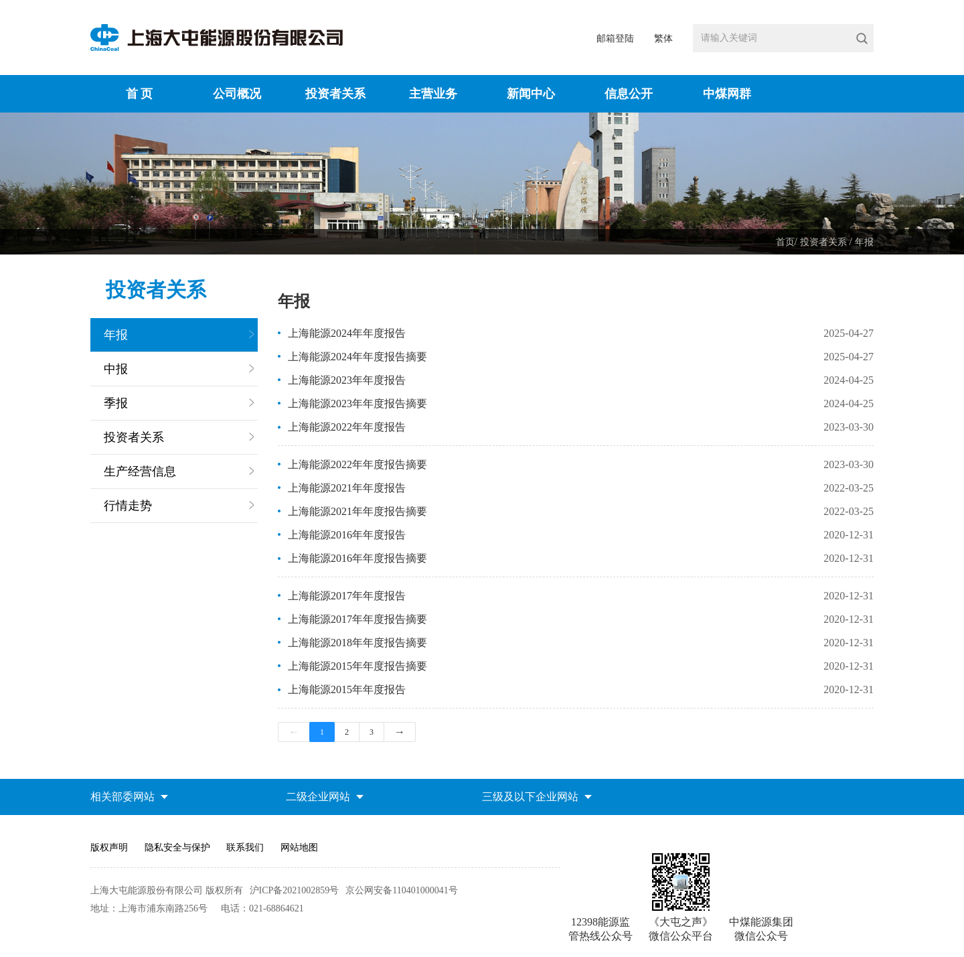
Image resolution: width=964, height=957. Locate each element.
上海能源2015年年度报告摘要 (357, 666)
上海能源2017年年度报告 (347, 595)
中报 (116, 369)
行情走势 (128, 505)
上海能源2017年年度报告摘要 (357, 619)
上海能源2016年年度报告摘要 (357, 558)
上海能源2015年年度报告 (347, 689)
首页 (785, 242)
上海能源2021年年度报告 (347, 488)
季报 (116, 403)
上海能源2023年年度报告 (347, 380)
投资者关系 (825, 242)
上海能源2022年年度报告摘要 (357, 464)
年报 (864, 242)
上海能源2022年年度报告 (347, 427)
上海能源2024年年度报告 (347, 333)
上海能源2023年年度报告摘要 (357, 403)
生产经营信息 (140, 471)
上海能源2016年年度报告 (347, 534)
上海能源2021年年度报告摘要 (357, 511)
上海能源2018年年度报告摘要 (357, 642)
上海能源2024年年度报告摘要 (357, 356)
